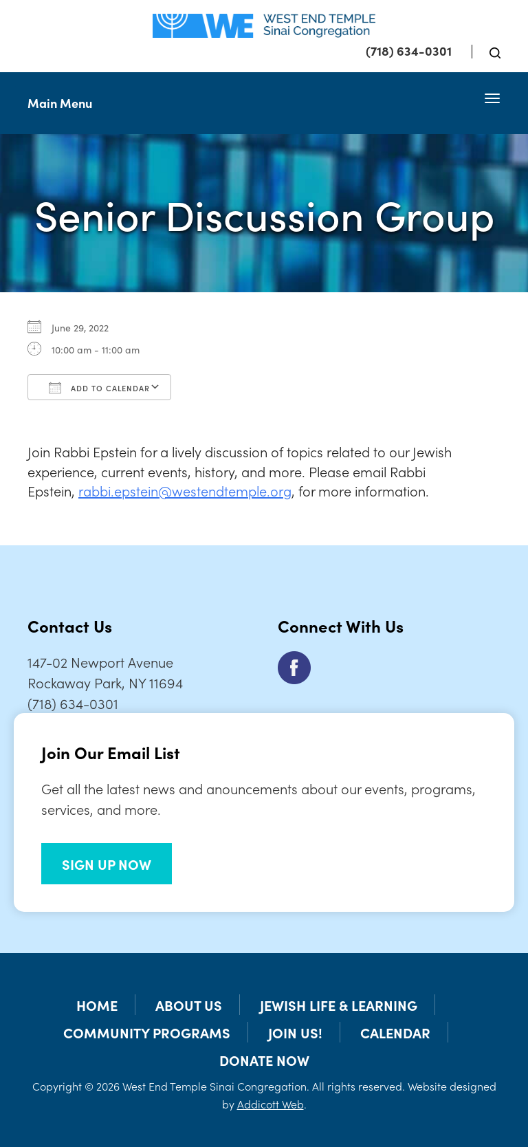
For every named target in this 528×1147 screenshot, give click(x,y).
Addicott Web (270, 1103)
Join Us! (295, 1032)
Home (97, 1004)
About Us (188, 1004)
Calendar (395, 1032)
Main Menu (60, 102)
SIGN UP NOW (106, 863)
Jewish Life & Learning (338, 1004)
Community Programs (146, 1032)
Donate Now (264, 1059)
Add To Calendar (99, 388)
